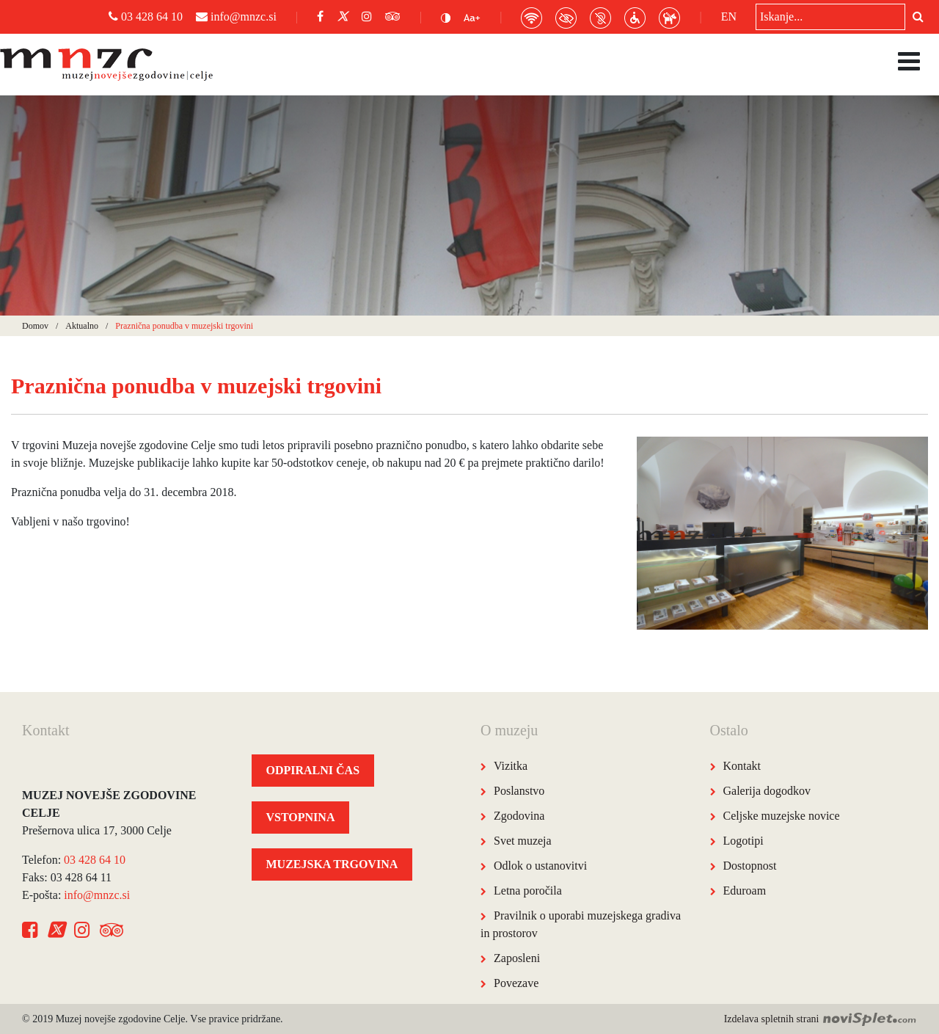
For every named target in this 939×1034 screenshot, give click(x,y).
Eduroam (745, 890)
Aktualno (81, 326)
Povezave (516, 983)
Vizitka (510, 766)
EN (729, 16)
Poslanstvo (519, 790)
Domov (35, 326)
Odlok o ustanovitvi (540, 865)
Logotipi (743, 840)
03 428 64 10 (146, 16)
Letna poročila (528, 890)
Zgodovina (519, 815)
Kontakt (742, 766)
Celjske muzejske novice (781, 815)
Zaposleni (517, 958)
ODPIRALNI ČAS (313, 770)
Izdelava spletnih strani (820, 1018)
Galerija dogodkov (767, 790)
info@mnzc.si (236, 16)
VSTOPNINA (300, 817)
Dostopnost (750, 865)
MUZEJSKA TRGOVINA (332, 864)
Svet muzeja (523, 840)
